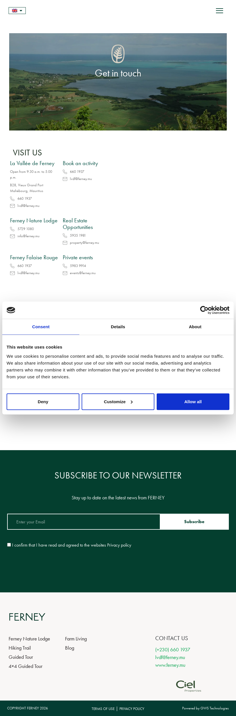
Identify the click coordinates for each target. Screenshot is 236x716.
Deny (43, 401)
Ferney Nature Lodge (29, 638)
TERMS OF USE (103, 708)
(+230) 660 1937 (172, 649)
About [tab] (195, 326)
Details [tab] (118, 326)
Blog (69, 647)
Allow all (193, 401)
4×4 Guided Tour (25, 666)
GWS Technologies (214, 708)
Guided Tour (21, 657)
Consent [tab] (41, 326)
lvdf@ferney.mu (170, 657)
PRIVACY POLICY (131, 708)
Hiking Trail (20, 647)
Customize (118, 401)
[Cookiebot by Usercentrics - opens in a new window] (204, 310)
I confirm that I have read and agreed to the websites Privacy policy (71, 545)
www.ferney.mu (170, 665)
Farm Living (76, 638)
